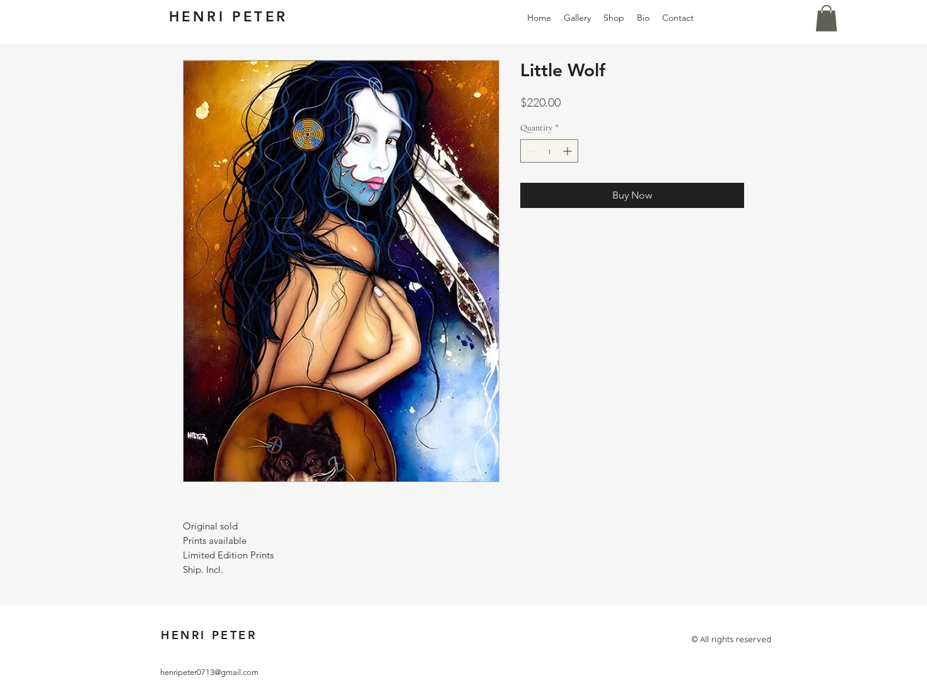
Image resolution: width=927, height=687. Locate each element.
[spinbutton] (549, 151)
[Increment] (568, 151)
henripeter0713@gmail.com (209, 672)
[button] (826, 18)
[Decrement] (530, 151)
